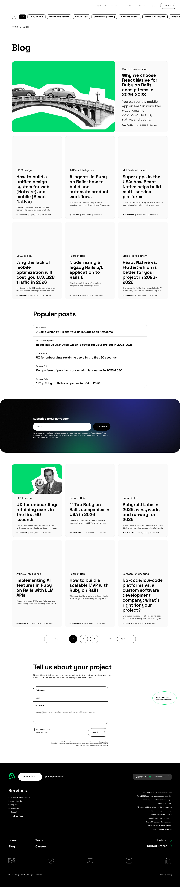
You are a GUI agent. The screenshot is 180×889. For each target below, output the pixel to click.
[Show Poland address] (170, 839)
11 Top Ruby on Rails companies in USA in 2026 (90, 509)
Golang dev (13, 804)
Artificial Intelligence (143, 16)
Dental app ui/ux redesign (161, 811)
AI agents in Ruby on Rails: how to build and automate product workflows (90, 184)
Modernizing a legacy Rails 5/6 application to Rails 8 (90, 269)
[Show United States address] (170, 845)
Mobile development (56, 16)
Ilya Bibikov (74, 214)
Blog (11, 846)
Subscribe (101, 426)
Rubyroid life (163, 16)
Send (98, 732)
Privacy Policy (166, 876)
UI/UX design (24, 169)
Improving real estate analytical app (157, 800)
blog (151, 6)
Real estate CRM (165, 803)
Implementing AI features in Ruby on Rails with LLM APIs (35, 587)
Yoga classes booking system (160, 818)
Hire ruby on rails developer (19, 797)
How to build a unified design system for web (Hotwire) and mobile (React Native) (32, 189)
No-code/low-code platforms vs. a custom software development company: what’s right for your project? (142, 595)
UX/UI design (76, 16)
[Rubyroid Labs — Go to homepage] (11, 776)
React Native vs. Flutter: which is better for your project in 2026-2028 (139, 271)
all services (18, 816)
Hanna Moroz (21, 214)
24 (110, 639)
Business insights (120, 16)
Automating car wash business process (156, 792)
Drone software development (160, 825)
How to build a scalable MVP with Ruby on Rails (89, 585)
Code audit (12, 812)
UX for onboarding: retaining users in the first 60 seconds (36, 512)
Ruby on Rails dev (15, 801)
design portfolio (121, 6)
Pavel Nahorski (76, 532)
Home (15, 26)
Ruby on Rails (35, 16)
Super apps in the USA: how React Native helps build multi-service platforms (142, 186)
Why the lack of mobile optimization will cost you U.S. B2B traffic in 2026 (35, 271)
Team (39, 840)
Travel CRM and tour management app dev (154, 796)
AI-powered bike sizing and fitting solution (154, 807)
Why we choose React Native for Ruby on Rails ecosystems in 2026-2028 (139, 84)
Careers (41, 846)
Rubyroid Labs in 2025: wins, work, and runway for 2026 (141, 512)
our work (106, 6)
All (22, 16)
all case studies (165, 829)
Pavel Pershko (128, 125)
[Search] (14, 16)
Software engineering (97, 16)
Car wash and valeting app (161, 814)
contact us (167, 5)
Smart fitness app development (159, 822)
